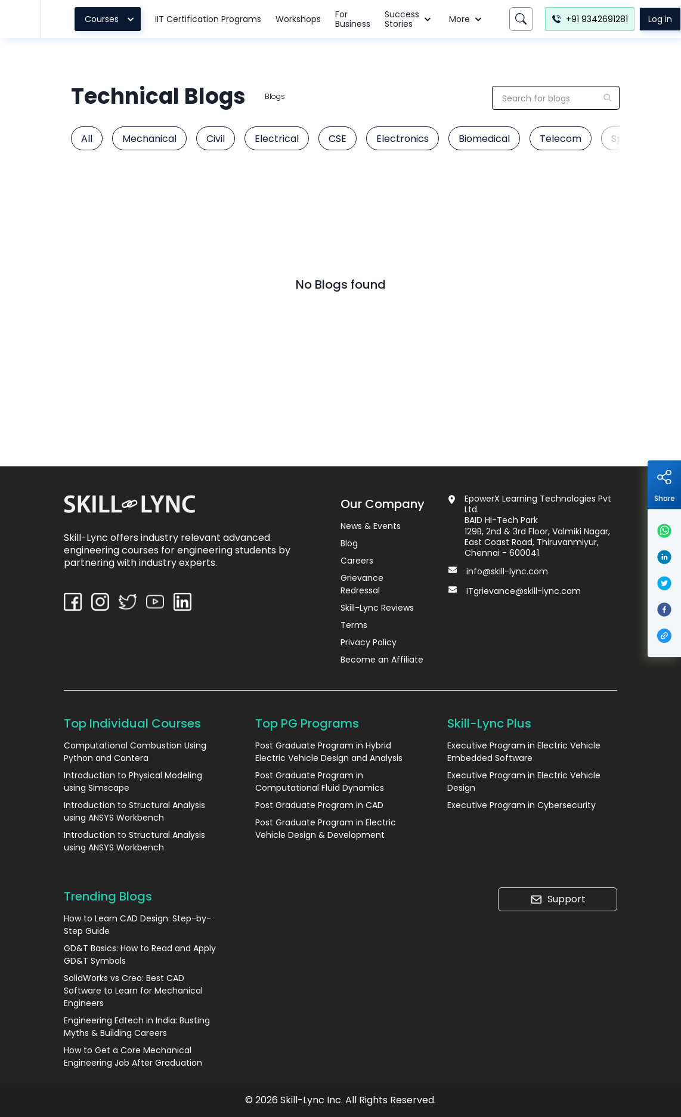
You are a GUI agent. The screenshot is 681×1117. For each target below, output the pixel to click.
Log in (660, 19)
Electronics (402, 139)
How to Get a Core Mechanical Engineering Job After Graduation (133, 1056)
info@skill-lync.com (507, 571)
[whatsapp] (664, 531)
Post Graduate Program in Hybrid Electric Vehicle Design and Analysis (329, 751)
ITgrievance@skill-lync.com (523, 591)
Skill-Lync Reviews (377, 608)
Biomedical (484, 139)
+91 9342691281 (590, 19)
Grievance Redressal (361, 584)
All (86, 139)
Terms (353, 625)
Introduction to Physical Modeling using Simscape (133, 781)
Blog (349, 543)
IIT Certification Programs (208, 19)
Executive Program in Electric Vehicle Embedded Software (523, 751)
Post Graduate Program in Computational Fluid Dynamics (319, 781)
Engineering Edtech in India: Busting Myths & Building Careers (137, 1026)
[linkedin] (664, 557)
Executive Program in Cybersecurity (521, 805)
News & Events (370, 526)
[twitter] (664, 583)
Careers (356, 561)
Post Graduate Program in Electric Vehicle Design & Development (325, 828)
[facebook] (664, 609)
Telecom (560, 139)
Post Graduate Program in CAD (319, 805)
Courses (111, 19)
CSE (337, 139)
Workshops (298, 19)
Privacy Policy (368, 642)
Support (558, 899)
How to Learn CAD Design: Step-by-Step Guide (137, 924)
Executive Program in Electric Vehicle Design (523, 781)
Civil (215, 139)
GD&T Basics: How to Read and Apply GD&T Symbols (140, 954)
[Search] (521, 19)
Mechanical (149, 139)
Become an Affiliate (381, 660)
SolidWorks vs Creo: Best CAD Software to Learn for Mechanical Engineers (133, 990)
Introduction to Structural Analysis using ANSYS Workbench (134, 811)
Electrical (277, 139)
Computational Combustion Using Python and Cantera (135, 751)
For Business (352, 19)
